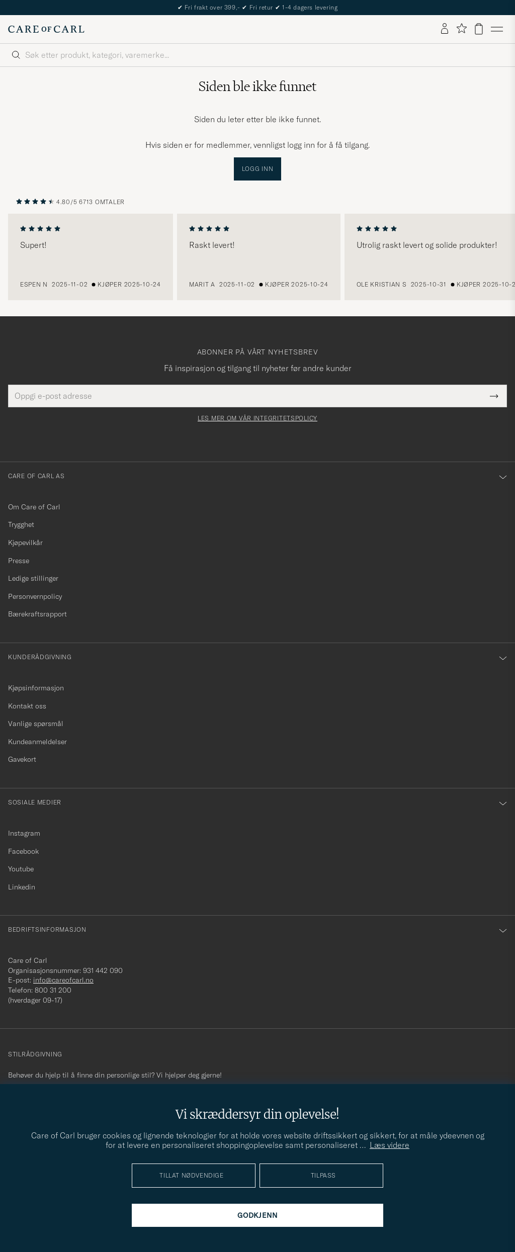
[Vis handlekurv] (479, 29)
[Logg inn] (444, 29)
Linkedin (21, 886)
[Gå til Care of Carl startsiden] (46, 29)
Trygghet (21, 524)
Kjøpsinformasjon (36, 687)
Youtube (21, 868)
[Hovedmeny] (497, 29)
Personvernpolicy (35, 596)
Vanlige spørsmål (35, 723)
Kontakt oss (27, 705)
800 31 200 (53, 990)
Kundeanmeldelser (37, 741)
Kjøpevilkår (25, 542)
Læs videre (389, 1144)
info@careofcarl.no (63, 980)
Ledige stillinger (33, 578)
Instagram (24, 833)
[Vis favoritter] (461, 29)
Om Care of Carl (34, 506)
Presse (18, 560)
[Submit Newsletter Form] (494, 395)
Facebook (23, 851)
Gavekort (22, 759)
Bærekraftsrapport (37, 613)
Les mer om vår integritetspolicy (257, 418)
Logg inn (258, 168)
